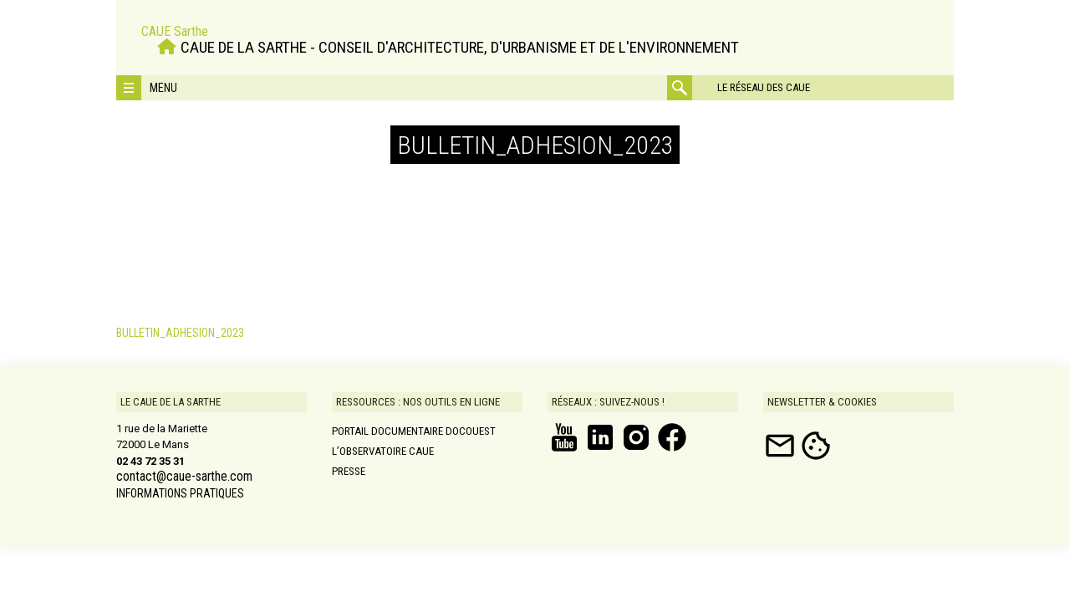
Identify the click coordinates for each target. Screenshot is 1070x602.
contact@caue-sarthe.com (184, 476)
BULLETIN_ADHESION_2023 (180, 332)
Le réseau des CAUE (763, 87)
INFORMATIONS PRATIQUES (180, 493)
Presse (348, 471)
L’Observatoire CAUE (383, 451)
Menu (163, 87)
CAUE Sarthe (174, 31)
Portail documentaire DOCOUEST (414, 431)
